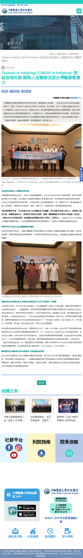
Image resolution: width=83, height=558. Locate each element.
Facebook (9, 447)
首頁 (52, 54)
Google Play (26, 507)
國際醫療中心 (76, 98)
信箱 (69, 453)
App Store (26, 514)
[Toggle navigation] (79, 10)
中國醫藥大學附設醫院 (61, 491)
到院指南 (41, 453)
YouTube (14, 455)
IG (18, 447)
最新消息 (74, 54)
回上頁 (41, 383)
